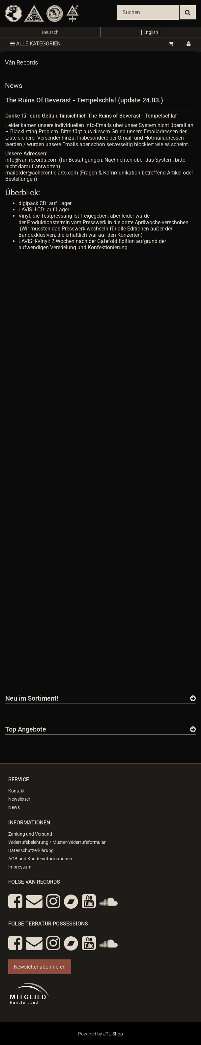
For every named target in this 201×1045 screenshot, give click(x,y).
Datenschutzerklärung (31, 850)
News (14, 807)
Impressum (19, 867)
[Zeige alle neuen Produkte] (193, 698)
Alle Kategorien (35, 43)
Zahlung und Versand (30, 834)
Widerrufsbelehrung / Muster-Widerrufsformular (57, 842)
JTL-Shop (113, 1033)
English (150, 32)
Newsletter (19, 799)
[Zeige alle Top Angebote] (193, 729)
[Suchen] (148, 12)
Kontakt (16, 790)
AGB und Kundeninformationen (40, 858)
